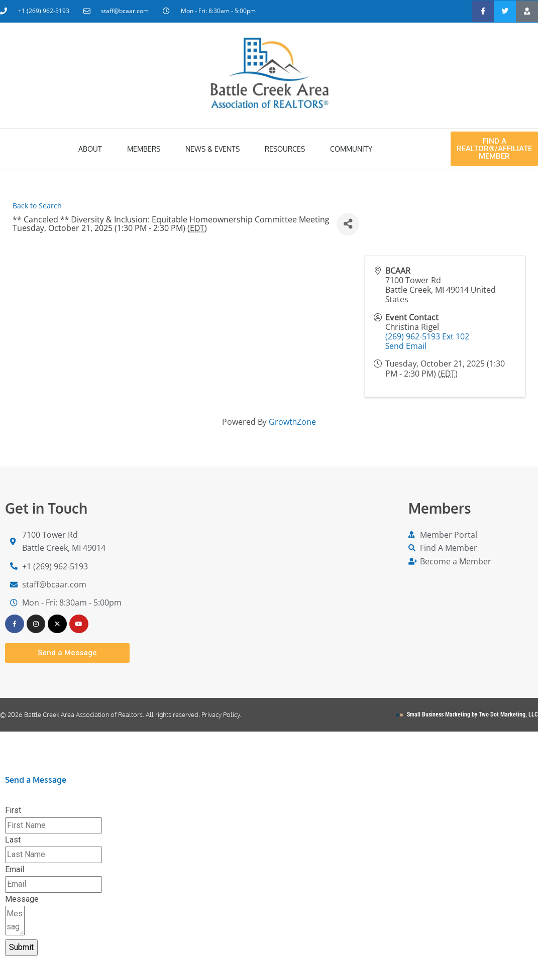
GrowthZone (292, 421)
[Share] (348, 224)
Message (22, 899)
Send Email (406, 345)
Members (143, 149)
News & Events (212, 149)
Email (14, 870)
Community (351, 149)
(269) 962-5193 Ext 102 (427, 336)
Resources (285, 149)
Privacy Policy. (221, 715)
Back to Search (37, 205)
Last (13, 840)
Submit (21, 947)
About (90, 149)
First (13, 810)
